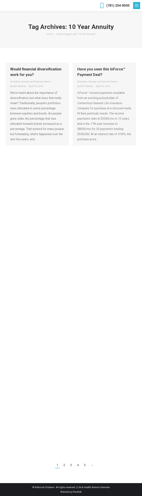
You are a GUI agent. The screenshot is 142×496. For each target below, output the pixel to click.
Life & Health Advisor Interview (93, 487)
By (18, 86)
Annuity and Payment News (35, 81)
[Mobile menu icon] (136, 5)
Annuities (15, 81)
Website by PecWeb (71, 491)
